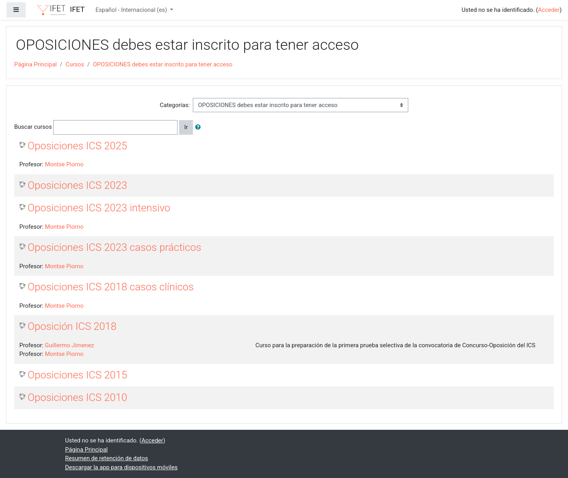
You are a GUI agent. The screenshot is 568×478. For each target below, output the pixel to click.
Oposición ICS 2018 (72, 326)
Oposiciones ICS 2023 (77, 185)
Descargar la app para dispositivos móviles (121, 467)
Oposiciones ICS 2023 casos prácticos (114, 247)
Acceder (549, 9)
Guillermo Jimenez (69, 345)
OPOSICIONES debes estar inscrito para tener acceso (162, 64)
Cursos (74, 64)
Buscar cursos (33, 126)
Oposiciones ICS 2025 (77, 146)
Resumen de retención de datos (106, 458)
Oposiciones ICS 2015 (77, 375)
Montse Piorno (64, 164)
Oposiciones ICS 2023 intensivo (99, 208)
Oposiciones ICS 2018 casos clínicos (111, 287)
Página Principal (35, 64)
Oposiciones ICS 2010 (77, 397)
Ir (186, 127)
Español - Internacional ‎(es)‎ (131, 9)
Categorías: (175, 105)
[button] (199, 127)
